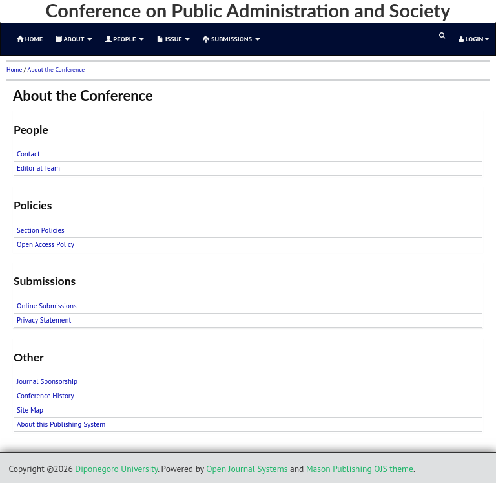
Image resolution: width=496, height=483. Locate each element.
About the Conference (56, 69)
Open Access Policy (45, 244)
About (74, 38)
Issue (173, 38)
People (124, 38)
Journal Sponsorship (47, 381)
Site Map (30, 409)
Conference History (45, 395)
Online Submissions (47, 305)
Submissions (231, 38)
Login (474, 38)
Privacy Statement (44, 320)
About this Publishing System (61, 424)
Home (14, 69)
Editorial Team (38, 168)
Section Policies (41, 230)
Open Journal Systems (246, 469)
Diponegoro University (116, 469)
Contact (28, 153)
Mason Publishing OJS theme (359, 469)
